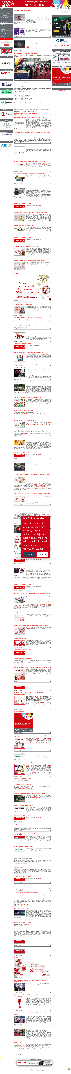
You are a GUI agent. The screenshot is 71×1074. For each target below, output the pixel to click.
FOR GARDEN (29, 497)
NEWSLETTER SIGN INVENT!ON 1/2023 (22, 922)
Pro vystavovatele (4, 11)
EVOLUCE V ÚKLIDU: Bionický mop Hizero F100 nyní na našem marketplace (30, 212)
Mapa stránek (51, 1067)
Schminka (28, 628)
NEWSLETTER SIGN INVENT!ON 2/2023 (22, 876)
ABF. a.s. (18, 1067)
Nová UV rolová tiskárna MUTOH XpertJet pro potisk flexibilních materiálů (30, 173)
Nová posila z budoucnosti (20, 523)
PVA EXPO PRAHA (42, 354)
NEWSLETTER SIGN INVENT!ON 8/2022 (22, 938)
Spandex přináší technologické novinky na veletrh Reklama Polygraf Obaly (30, 117)
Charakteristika (3, 10)
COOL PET (16, 553)
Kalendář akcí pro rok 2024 (20, 638)
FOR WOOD (43, 464)
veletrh (45, 569)
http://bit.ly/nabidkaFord (36, 797)
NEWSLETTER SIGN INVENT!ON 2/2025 (22, 203)
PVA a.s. (22, 1067)
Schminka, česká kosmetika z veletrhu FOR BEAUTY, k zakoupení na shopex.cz (31, 625)
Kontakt (2, 36)
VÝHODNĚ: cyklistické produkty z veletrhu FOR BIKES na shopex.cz (29, 566)
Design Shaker (48, 477)
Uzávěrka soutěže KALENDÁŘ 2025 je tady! (23, 145)
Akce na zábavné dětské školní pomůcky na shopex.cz (26, 762)
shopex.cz (28, 310)
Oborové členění (4, 22)
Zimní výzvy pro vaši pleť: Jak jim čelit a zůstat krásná (26, 246)
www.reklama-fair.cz (30, 1038)
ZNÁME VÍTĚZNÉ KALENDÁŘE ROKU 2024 (23, 410)
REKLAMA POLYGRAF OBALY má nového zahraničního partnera (28, 317)
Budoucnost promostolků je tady (21, 908)
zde (40, 205)
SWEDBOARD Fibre (18, 867)
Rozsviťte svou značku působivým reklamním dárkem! (26, 885)
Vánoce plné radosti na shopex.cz (21, 330)
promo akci (36, 605)
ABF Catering (3, 33)
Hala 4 (27, 47)
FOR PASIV (38, 464)
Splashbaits (48, 604)
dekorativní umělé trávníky (41, 486)
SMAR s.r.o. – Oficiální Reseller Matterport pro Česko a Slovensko (28, 186)
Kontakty (34, 1067)
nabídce (17, 607)
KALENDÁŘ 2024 (24, 413)
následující (17, 1054)
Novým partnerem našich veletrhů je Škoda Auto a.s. (25, 382)
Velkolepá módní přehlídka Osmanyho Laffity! (24, 26)
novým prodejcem (33, 704)
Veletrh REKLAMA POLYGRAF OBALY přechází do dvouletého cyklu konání (30, 506)
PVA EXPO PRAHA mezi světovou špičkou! (23, 225)
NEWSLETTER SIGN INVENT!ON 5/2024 (22, 343)
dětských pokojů (42, 485)
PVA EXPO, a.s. (29, 1067)
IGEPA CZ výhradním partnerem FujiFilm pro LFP (24, 846)
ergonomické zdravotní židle (31, 742)
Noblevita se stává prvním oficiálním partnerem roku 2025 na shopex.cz (29, 260)
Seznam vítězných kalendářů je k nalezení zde (23, 788)
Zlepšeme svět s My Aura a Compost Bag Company (25, 420)
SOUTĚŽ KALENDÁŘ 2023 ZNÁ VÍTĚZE (22, 784)
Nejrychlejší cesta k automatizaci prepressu (23, 805)
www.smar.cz (28, 198)
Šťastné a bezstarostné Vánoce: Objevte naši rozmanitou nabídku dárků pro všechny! (32, 667)
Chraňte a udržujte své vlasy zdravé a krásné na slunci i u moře (27, 397)
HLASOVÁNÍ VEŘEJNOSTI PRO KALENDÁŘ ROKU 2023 (26, 892)
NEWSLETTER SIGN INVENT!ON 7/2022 (22, 948)
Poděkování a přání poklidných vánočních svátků (24, 12)
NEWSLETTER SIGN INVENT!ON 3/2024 (22, 452)
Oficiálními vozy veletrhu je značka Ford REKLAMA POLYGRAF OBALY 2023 (30, 793)
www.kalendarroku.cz (25, 904)
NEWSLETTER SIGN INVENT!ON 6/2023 (22, 649)
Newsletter (3, 29)
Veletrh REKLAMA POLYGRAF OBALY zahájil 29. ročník (26, 53)
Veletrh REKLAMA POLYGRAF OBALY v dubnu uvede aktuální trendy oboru (30, 928)
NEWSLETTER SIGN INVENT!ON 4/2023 (22, 778)
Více (50, 23)
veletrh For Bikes (37, 569)
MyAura (27, 423)
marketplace (28, 601)
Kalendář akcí (3, 34)
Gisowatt (39, 424)
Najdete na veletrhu (4, 20)
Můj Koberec (37, 484)
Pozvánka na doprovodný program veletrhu (23, 82)
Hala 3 (27, 46)
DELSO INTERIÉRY (47, 738)
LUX (42, 424)
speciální (42, 358)
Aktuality (2, 8)
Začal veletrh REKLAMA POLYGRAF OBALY (23, 1027)
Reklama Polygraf (61, 90)
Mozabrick (36, 310)
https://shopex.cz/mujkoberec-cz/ (33, 488)
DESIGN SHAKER (36, 497)
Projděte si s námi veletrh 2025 (20, 38)
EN (51, 6)
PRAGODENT (36, 697)
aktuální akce (34, 772)
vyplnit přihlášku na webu (40, 148)
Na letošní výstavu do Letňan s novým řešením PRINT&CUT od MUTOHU (30, 161)
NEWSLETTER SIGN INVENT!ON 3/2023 (22, 815)
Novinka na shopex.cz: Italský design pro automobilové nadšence (28, 352)
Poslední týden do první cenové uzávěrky (23, 658)
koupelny (16, 486)
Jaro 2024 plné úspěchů (19, 461)
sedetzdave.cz (39, 738)
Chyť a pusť (42, 604)
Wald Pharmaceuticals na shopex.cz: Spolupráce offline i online (28, 438)
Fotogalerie (3, 24)
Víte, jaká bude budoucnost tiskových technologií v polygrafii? (27, 824)
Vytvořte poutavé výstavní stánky (21, 753)
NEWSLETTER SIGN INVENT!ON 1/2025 (22, 237)
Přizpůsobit (29, 554)
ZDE (38, 644)
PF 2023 (16, 957)
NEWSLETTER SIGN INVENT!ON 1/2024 (22, 584)
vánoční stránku (31, 672)
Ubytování (2, 31)
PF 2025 (16, 273)
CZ (50, 6)
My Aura (49, 422)
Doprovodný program (4, 17)
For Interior (41, 477)
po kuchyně (48, 485)
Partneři (2, 27)
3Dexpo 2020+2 (17, 1042)
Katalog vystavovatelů (5, 13)
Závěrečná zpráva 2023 (19, 711)
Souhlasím (42, 554)
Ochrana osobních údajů (42, 1067)
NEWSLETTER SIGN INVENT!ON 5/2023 (22, 684)
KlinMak (34, 424)
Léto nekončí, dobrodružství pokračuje (22, 367)
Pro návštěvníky (4, 15)
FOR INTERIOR (48, 496)
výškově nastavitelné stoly (43, 742)
